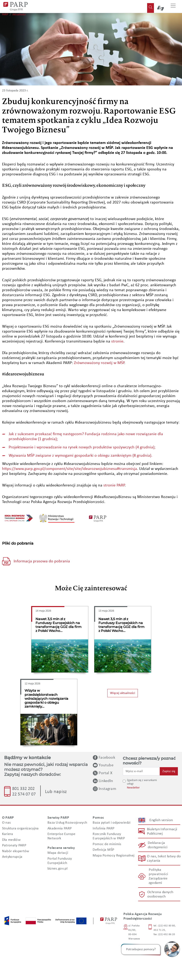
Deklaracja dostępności (157, 845)
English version (161, 820)
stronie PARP (114, 485)
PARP (5, 14)
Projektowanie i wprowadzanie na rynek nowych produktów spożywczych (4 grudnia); (82, 447)
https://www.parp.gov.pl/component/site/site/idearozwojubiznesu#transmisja (69, 469)
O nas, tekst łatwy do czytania (164, 859)
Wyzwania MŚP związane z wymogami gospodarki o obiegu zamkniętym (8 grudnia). (80, 456)
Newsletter (133, 787)
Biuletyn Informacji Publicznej (162, 831)
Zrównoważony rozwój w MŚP (99, 363)
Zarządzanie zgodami (157, 881)
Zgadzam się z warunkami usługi (142, 782)
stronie (117, 341)
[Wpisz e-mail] (141, 771)
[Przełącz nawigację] (173, 6)
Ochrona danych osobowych (160, 894)
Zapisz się (168, 771)
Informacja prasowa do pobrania (42, 561)
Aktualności (19, 14)
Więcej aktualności (122, 693)
